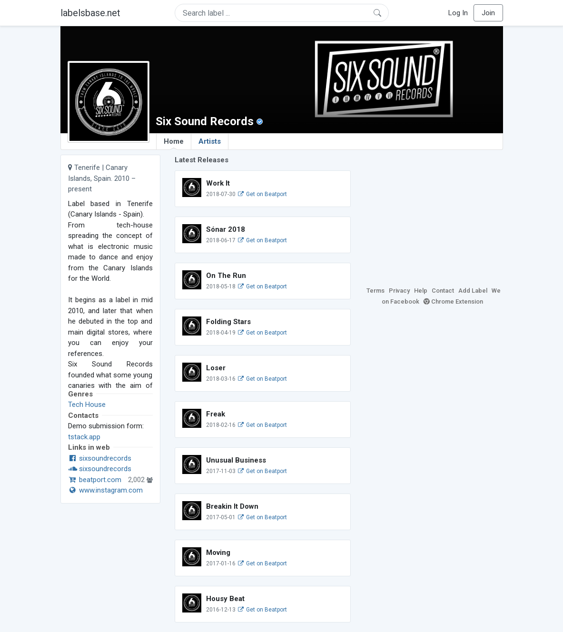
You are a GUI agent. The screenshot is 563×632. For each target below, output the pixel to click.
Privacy (399, 290)
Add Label (472, 290)
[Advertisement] (434, 214)
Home (174, 143)
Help (420, 290)
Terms (375, 290)
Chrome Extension (453, 301)
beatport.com (94, 479)
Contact (443, 290)
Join (488, 13)
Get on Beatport (262, 194)
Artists (209, 141)
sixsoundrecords (99, 458)
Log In (458, 13)
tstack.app (84, 437)
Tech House (87, 404)
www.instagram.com (105, 490)
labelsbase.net (90, 13)
